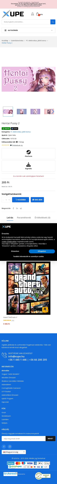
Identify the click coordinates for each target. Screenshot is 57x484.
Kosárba (20, 200)
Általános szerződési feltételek (13, 381)
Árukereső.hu (21, 474)
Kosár (4, 412)
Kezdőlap (5, 41)
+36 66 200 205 (38, 359)
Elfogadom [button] (42, 251)
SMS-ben (37, 200)
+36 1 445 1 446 (17, 359)
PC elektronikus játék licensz (36, 41)
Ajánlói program (7, 398)
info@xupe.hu (16, 356)
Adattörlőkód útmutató (10, 395)
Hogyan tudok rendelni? (10, 374)
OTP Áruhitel (6, 391)
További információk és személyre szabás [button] (28, 256)
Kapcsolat (5, 402)
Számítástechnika (17, 41)
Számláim (5, 419)
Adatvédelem (6, 384)
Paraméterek (24, 217)
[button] (52, 111)
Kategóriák (11, 30)
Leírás (10, 217)
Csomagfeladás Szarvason (11, 388)
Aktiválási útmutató (9, 378)
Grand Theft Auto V (10, 317)
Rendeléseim (6, 416)
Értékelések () (17, 145)
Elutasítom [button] (15, 251)
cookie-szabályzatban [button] (9, 241)
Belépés (4, 423)
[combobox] (14, 452)
